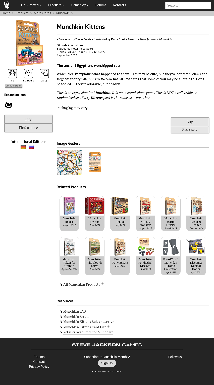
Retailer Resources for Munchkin (88, 332)
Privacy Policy (39, 366)
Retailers (119, 5)
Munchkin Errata (76, 316)
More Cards (42, 13)
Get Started (30, 5)
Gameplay (78, 5)
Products (54, 5)
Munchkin (63, 13)
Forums (100, 5)
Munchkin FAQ (74, 311)
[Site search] (188, 5)
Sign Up (107, 363)
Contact (39, 362)
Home (6, 13)
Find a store (28, 127)
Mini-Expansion (13, 85)
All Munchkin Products (81, 284)
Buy (28, 119)
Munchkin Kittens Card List (84, 327)
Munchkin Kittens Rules (82, 321)
